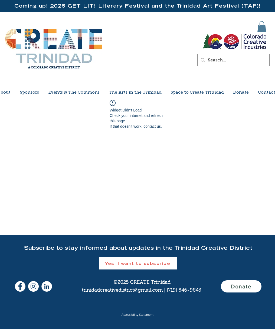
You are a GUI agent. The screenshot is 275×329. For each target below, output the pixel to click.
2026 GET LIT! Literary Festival (99, 6)
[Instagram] (33, 286)
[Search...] (233, 60)
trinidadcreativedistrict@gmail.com (122, 290)
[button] (261, 26)
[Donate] (241, 286)
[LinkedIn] (46, 286)
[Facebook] (20, 286)
